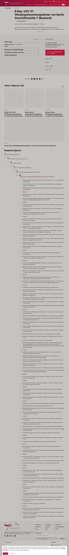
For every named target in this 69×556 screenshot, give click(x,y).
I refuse (12, 553)
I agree (5, 553)
